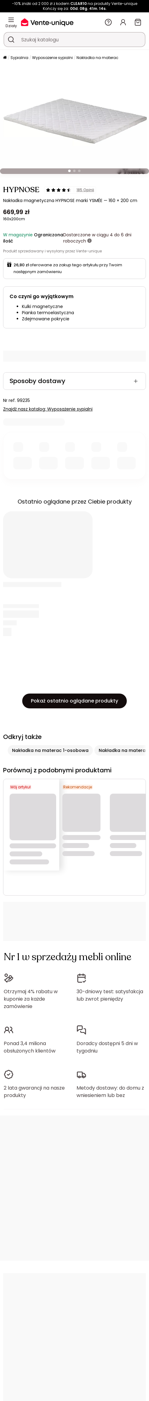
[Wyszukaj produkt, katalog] (11, 39)
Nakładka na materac (97, 57)
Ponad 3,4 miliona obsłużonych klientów (30, 1047)
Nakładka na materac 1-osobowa (50, 750)
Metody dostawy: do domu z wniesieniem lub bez (110, 1091)
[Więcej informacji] (89, 241)
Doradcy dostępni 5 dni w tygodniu (107, 1047)
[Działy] (11, 19)
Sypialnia (19, 57)
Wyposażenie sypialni (52, 57)
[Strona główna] (5, 58)
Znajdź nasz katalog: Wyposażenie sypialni (48, 409)
